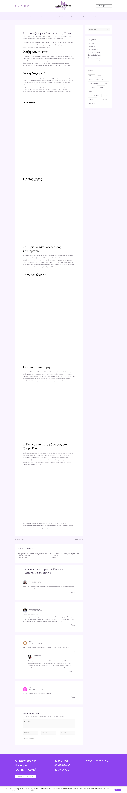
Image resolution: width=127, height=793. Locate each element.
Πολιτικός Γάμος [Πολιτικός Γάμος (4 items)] (103, 98)
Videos (31, 38)
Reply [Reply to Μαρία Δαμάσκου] (70, 670)
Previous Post (20, 539)
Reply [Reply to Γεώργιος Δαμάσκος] (73, 624)
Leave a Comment (23, 557)
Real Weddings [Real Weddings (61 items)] (94, 82)
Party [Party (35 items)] (104, 78)
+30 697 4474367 (63, 763)
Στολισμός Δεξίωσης (94, 54)
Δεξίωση (41, 38)
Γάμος (36, 38)
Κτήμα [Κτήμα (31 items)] (105, 94)
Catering (90, 43)
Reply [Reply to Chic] (73, 696)
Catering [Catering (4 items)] (91, 74)
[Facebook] (15, 6)
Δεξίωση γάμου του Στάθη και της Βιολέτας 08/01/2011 (64, 554)
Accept (117, 790)
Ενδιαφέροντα (92, 49)
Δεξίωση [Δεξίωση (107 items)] (92, 90)
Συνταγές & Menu (93, 57)
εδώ (38, 790)
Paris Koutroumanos (35, 580)
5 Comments (27, 36)
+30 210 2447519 (63, 759)
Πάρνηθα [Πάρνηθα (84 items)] (92, 98)
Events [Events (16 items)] (91, 78)
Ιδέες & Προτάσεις (94, 51)
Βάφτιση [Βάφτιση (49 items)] (92, 86)
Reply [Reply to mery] (73, 650)
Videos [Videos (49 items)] (105, 82)
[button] (104, 5)
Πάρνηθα (57, 38)
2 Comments (53, 557)
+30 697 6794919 (63, 768)
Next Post (79, 539)
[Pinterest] (25, 6)
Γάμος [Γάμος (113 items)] (101, 86)
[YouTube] (22, 6)
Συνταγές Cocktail (93, 60)
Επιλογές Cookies (60, 788)
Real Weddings (36, 36)
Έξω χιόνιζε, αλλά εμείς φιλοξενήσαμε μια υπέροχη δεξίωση (32, 554)
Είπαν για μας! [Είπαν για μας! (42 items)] (94, 94)
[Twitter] (28, 6)
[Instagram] (18, 6)
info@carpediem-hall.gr (97, 759)
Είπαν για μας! (49, 38)
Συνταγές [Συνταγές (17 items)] (92, 102)
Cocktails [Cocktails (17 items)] (99, 74)
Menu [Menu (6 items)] (97, 78)
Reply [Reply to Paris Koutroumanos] (73, 592)
